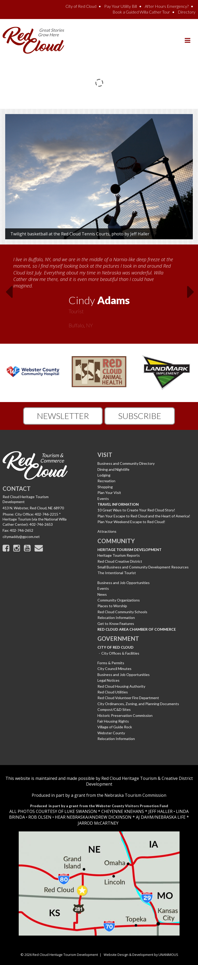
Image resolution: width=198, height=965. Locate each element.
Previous (5, 293)
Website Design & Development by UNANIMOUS (141, 954)
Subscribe (139, 416)
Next (192, 293)
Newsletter (63, 416)
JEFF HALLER (160, 811)
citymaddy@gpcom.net (21, 536)
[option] (99, 291)
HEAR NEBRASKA (71, 817)
